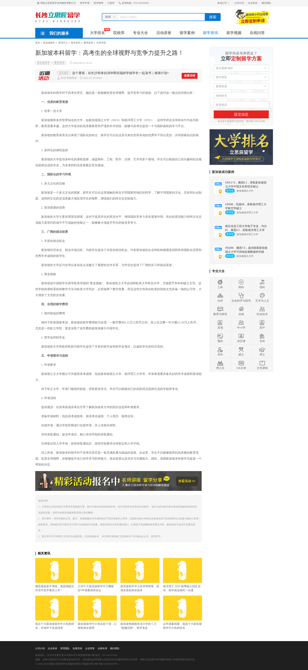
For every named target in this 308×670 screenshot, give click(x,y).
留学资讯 (210, 33)
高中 (262, 324)
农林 (241, 311)
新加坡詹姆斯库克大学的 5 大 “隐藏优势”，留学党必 (139, 612)
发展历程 (77, 648)
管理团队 (65, 648)
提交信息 (241, 114)
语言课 (241, 338)
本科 (220, 351)
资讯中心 (63, 42)
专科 (262, 338)
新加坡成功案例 (223, 172)
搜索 (212, 17)
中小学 (241, 324)
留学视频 (233, 33)
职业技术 (262, 311)
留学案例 (187, 33)
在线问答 (257, 33)
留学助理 (98, 3)
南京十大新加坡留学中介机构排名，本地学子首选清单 (54, 612)
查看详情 (189, 75)
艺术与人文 (262, 297)
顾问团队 (266, 3)
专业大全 (140, 33)
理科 (262, 284)
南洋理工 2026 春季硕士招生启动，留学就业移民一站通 (182, 575)
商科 (241, 284)
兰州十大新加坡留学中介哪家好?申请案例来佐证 (97, 575)
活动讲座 (163, 33)
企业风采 (252, 3)
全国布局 (102, 648)
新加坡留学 (49, 42)
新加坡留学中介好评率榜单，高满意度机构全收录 (139, 575)
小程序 (110, 3)
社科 (220, 297)
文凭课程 (262, 365)
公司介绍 (239, 3)
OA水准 (241, 365)
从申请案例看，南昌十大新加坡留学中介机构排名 (182, 612)
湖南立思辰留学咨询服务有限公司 (56, 3)
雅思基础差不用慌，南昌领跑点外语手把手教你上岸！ (54, 575)
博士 (262, 351)
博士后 (220, 365)
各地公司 (223, 3)
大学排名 (99, 31)
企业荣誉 (90, 648)
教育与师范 (220, 311)
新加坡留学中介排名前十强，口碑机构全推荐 (97, 612)
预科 (220, 338)
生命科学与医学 (241, 297)
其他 (220, 324)
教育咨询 (88, 42)
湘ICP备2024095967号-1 (106, 663)
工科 (220, 284)
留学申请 (85, 3)
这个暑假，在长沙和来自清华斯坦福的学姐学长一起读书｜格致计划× (120, 73)
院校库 (119, 33)
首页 (37, 42)
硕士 (241, 351)
